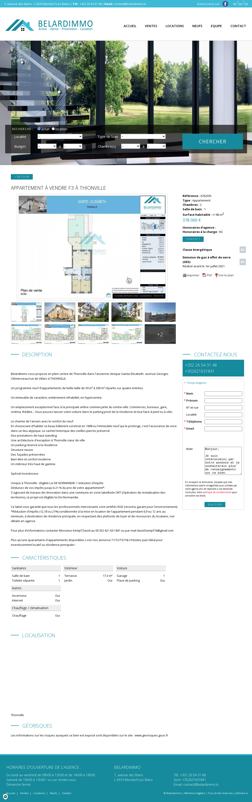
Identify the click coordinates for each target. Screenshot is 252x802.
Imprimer (191, 275)
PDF (207, 275)
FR (234, 4)
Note (189, 449)
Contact (193, 239)
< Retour (21, 177)
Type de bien (107, 136)
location (59, 129)
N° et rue (192, 407)
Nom (189, 393)
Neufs (53, 793)
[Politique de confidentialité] (5, 796)
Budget (20, 146)
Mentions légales (194, 793)
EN (240, 4)
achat (43, 129)
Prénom (192, 400)
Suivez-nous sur (212, 4)
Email (190, 428)
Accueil (10, 793)
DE (246, 4)
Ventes (24, 793)
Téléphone (194, 421)
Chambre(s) (107, 146)
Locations (39, 793)
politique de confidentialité (217, 492)
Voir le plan (224, 275)
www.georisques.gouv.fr (151, 735)
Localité (20, 136)
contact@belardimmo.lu (130, 4)
